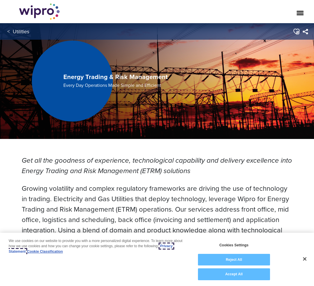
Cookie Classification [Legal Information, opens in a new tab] (45, 252)
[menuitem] (305, 31)
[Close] (304, 259)
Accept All (234, 274)
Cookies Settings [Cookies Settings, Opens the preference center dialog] (234, 245)
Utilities (21, 31)
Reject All (234, 260)
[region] (157, 259)
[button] (296, 31)
